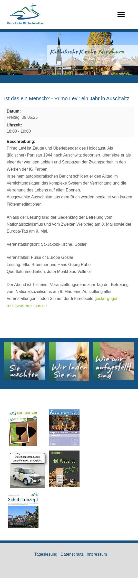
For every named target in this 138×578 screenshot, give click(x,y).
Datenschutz (72, 554)
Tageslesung (45, 554)
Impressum (97, 554)
